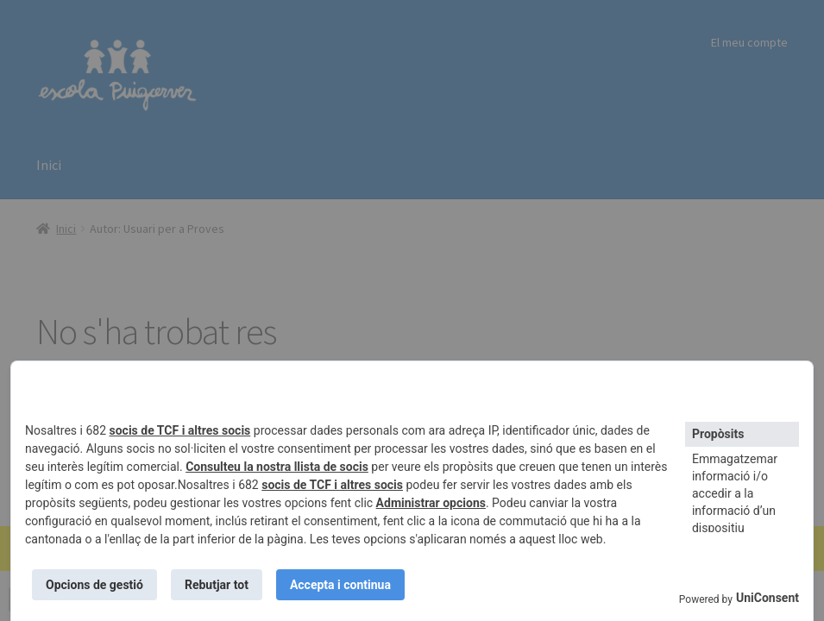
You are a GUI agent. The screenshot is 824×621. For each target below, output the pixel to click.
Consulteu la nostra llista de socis (277, 467)
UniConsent (767, 598)
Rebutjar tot (216, 585)
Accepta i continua (340, 585)
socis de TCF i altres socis (180, 430)
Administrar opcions (431, 503)
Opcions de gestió (94, 585)
